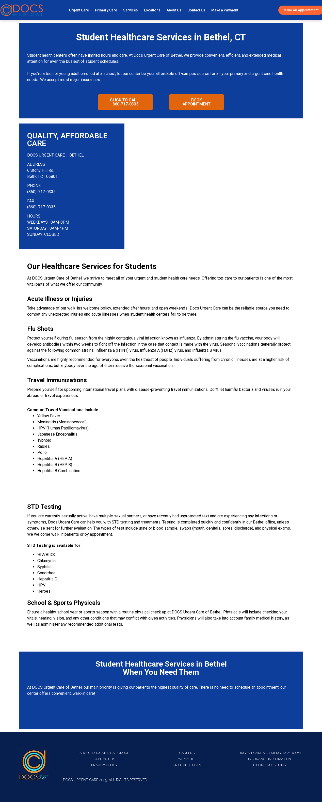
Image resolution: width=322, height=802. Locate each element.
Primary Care (106, 10)
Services (130, 10)
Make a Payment (224, 10)
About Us (174, 10)
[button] (125, 102)
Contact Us (196, 10)
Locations (152, 10)
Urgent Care (79, 10)
